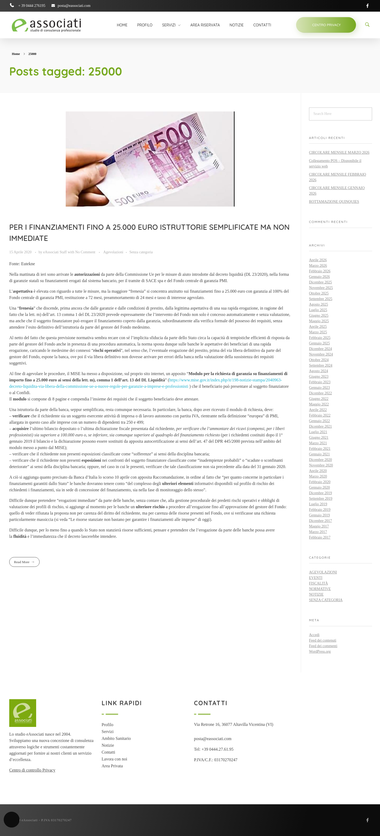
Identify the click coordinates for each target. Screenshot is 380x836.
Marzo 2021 (318, 443)
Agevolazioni (113, 252)
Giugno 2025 (319, 315)
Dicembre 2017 (320, 521)
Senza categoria (141, 252)
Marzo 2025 (318, 332)
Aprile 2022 (318, 410)
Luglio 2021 (318, 432)
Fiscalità (318, 583)
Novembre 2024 (321, 354)
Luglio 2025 (318, 310)
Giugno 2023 (319, 377)
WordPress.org (320, 651)
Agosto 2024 (318, 371)
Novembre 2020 (321, 465)
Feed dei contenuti (322, 640)
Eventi (315, 578)
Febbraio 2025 (319, 338)
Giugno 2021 (319, 438)
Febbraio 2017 (319, 537)
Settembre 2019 (320, 499)
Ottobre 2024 (319, 360)
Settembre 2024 (320, 365)
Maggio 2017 (319, 526)
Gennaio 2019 (319, 515)
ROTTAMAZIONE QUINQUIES (334, 202)
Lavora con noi (114, 759)
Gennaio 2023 (319, 388)
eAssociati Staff (55, 252)
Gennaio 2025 (319, 343)
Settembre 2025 (320, 299)
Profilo (107, 724)
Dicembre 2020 (320, 460)
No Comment (85, 252)
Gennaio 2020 (319, 487)
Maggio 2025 (319, 321)
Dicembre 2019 (320, 493)
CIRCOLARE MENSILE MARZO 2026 (339, 153)
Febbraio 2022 (319, 415)
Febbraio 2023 (319, 382)
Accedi (314, 635)
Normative (320, 589)
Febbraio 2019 (319, 510)
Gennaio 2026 (319, 277)
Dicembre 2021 (320, 426)
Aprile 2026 (318, 260)
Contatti (108, 752)
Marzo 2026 (318, 266)
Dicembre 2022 (320, 393)
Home (16, 54)
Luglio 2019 (318, 504)
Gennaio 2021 (319, 454)
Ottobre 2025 (319, 293)
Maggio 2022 (319, 404)
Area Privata (112, 766)
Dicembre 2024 (320, 349)
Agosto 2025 (318, 304)
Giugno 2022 (319, 399)
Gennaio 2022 (319, 421)
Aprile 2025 (318, 327)
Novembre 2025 (321, 288)
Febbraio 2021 (319, 449)
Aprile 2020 (318, 471)
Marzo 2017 (318, 532)
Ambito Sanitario (116, 738)
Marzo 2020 (318, 476)
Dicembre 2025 (320, 282)
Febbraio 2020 (319, 482)
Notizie (316, 594)
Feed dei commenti (323, 646)
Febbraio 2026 (319, 271)
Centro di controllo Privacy (32, 770)
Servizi (107, 731)
